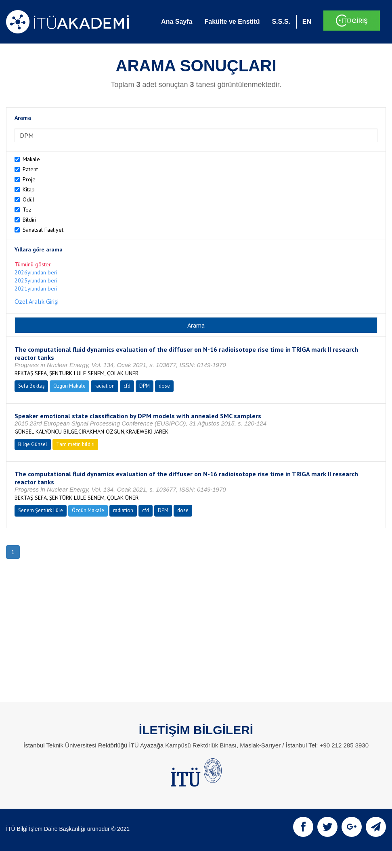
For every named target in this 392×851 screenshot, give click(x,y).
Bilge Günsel (32, 444)
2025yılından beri (36, 280)
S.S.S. (281, 21)
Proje (29, 179)
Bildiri (29, 219)
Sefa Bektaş (31, 385)
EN (306, 21)
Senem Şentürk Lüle (40, 510)
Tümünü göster (33, 264)
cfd (127, 385)
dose (164, 385)
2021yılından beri (36, 288)
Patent (30, 169)
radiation (104, 385)
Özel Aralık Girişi (37, 301)
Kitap (29, 189)
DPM (144, 385)
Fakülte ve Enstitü (232, 21)
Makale (31, 159)
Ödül (28, 199)
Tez (27, 209)
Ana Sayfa (176, 21)
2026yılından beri (36, 272)
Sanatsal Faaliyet (43, 229)
